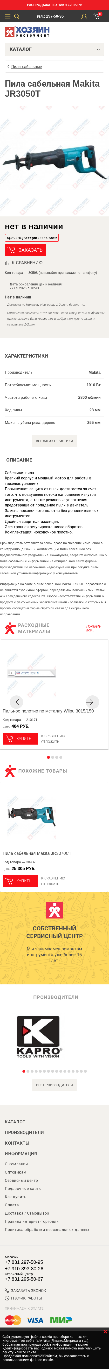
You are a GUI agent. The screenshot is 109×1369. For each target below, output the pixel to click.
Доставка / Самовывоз (27, 1213)
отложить (50, 742)
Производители (24, 1132)
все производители (54, 1085)
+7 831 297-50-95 (24, 1262)
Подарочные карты (23, 1189)
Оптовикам (16, 1172)
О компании (16, 1164)
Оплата (12, 1205)
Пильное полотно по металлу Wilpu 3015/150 (48, 711)
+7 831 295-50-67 (24, 1279)
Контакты (17, 1143)
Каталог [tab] (55, 49)
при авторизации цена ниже (32, 238)
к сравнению (27, 262)
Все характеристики (54, 441)
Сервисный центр (21, 1180)
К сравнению (53, 736)
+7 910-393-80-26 (24, 1268)
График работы (23, 1298)
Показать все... (93, 628)
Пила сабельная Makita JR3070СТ (37, 853)
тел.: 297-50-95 (50, 16)
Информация (21, 1153)
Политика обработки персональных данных (47, 1230)
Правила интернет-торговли (32, 1221)
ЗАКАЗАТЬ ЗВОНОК (25, 1290)
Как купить (15, 1197)
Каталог (15, 1122)
